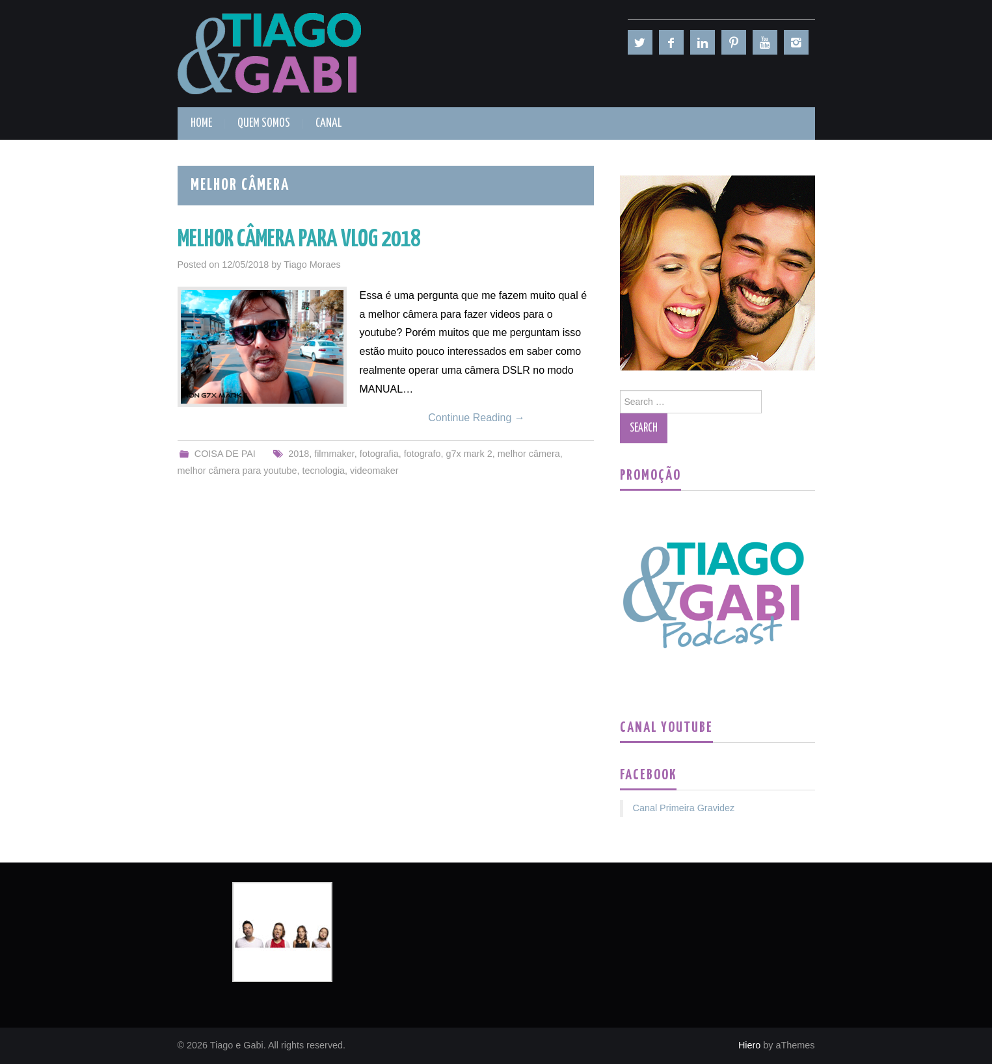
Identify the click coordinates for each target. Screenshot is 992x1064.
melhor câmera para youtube (237, 470)
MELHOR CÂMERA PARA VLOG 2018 (299, 240)
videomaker (374, 470)
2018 (298, 453)
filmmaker (334, 453)
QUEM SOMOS (263, 123)
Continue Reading (476, 417)
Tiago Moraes (312, 264)
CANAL (328, 123)
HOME (201, 123)
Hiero (749, 1045)
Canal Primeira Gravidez (684, 808)
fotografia (379, 453)
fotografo (422, 453)
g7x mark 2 (469, 453)
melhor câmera (529, 453)
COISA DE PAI (225, 453)
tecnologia (323, 470)
